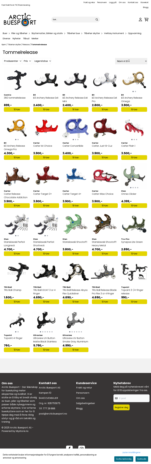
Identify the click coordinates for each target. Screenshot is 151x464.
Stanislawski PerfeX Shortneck (43, 243)
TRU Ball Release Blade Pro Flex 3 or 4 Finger (104, 291)
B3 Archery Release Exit (45, 97)
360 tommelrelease (15, 97)
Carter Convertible (73, 146)
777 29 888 (49, 408)
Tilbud (26, 38)
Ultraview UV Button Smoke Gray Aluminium (75, 339)
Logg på (112, 2)
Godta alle (141, 459)
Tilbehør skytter (14, 44)
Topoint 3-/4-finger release (132, 291)
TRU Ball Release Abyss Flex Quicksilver (75, 291)
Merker (35, 38)
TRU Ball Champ (12, 290)
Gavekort (144, 2)
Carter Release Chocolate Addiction (15, 195)
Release (26, 44)
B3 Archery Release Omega (131, 99)
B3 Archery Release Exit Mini (75, 99)
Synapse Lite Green (132, 242)
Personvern (102, 2)
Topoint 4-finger (13, 338)
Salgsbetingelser (85, 403)
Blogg (145, 7)
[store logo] (20, 19)
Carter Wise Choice (102, 194)
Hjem (4, 44)
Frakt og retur (89, 2)
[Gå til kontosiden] (140, 20)
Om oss (122, 2)
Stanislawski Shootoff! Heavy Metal (104, 243)
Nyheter (17, 38)
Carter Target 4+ (72, 194)
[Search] (97, 19)
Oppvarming (134, 33)
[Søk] (75, 19)
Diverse (6, 38)
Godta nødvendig (123, 459)
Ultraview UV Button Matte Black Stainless (45, 339)
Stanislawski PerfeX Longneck (14, 243)
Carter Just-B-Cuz (102, 146)
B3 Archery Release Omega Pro (14, 147)
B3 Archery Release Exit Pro (104, 99)
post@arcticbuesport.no (53, 413)
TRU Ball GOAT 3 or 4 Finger (44, 291)
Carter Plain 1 (128, 146)
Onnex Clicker (128, 194)
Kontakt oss (133, 2)
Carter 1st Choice (42, 146)
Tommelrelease (39, 44)
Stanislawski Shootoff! (75, 242)
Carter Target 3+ (42, 194)
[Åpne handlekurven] (146, 20)
